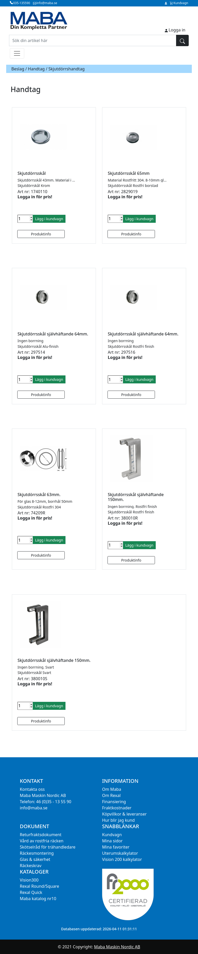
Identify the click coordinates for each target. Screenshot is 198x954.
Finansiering (114, 801)
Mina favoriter (115, 847)
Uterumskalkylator (120, 853)
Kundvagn (112, 834)
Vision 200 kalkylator (122, 859)
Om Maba (111, 789)
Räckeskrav (31, 865)
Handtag (36, 69)
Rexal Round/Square (39, 886)
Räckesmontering (37, 853)
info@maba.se (33, 808)
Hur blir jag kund (118, 820)
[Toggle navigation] (17, 53)
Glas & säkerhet (35, 859)
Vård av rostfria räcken (41, 841)
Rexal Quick (31, 892)
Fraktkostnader (116, 808)
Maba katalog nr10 (38, 898)
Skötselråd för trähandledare (48, 847)
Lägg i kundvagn (49, 218)
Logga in (177, 30)
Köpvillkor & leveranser (124, 814)
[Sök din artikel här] (92, 40)
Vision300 (29, 880)
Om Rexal (111, 795)
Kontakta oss (32, 789)
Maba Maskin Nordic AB (117, 947)
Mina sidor (112, 841)
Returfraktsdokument (41, 834)
